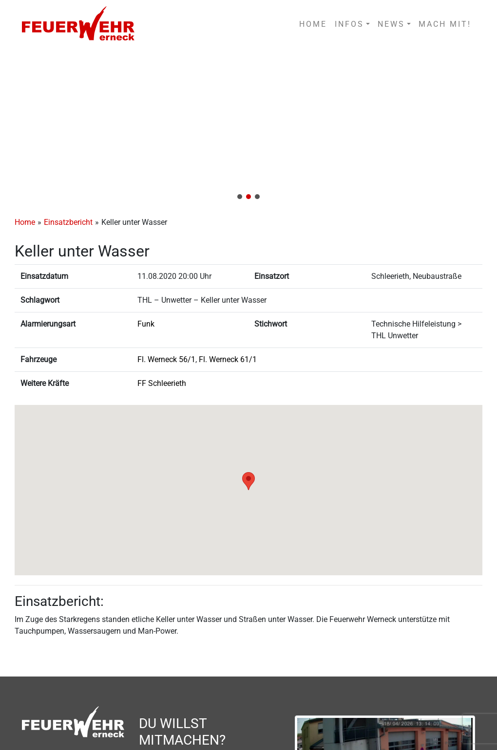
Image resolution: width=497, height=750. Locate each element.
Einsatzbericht (68, 222)
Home (25, 222)
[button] (248, 127)
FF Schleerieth (161, 383)
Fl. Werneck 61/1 (228, 359)
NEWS (391, 24)
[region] (248, 127)
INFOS (349, 24)
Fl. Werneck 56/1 (166, 359)
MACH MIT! (445, 24)
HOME (313, 24)
